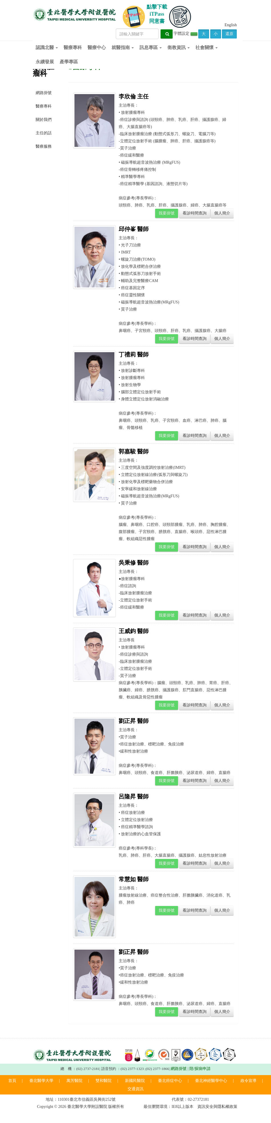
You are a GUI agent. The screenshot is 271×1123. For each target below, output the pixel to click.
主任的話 (44, 133)
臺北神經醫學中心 (211, 1081)
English (231, 25)
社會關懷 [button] (206, 47)
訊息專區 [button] (150, 47)
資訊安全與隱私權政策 (217, 1106)
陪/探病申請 (200, 1069)
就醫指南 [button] (123, 47)
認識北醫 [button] (47, 47)
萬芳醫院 (74, 1081)
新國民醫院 (135, 1081)
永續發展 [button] (45, 61)
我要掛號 (167, 213)
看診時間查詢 (195, 213)
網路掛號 (44, 93)
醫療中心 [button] (97, 47)
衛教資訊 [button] (178, 47)
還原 (229, 34)
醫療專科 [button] (73, 47)
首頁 (12, 1081)
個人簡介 (222, 213)
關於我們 (44, 119)
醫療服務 (44, 146)
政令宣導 (248, 1081)
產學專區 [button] (69, 61)
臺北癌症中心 (170, 1081)
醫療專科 (44, 106)
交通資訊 (135, 1089)
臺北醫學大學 (41, 1081)
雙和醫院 (104, 1081)
